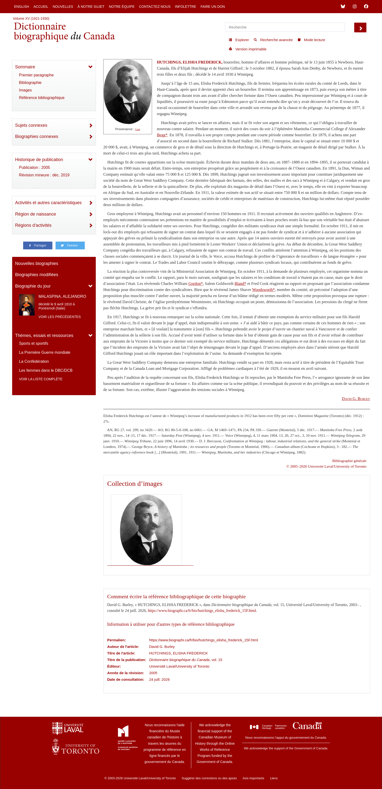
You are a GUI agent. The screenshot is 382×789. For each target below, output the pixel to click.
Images (25, 90)
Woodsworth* (263, 289)
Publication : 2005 (34, 167)
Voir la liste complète (40, 379)
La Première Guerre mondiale (44, 352)
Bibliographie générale (349, 461)
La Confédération (34, 361)
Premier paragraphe (36, 75)
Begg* (162, 135)
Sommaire (25, 66)
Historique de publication (39, 159)
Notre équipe (122, 7)
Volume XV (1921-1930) (31, 18)
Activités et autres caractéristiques (48, 202)
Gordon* (195, 283)
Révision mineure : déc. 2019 (44, 175)
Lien (137, 129)
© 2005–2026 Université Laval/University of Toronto (326, 466)
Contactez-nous (155, 7)
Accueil (40, 7)
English (21, 7)
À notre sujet (90, 7)
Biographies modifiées (36, 274)
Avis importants (253, 778)
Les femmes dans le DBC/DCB (46, 370)
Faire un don (213, 7)
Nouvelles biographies (36, 263)
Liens (273, 778)
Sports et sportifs (33, 343)
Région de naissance (35, 214)
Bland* (240, 283)
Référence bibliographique (42, 98)
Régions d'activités (33, 225)
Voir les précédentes (59, 317)
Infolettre (185, 7)
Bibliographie (30, 83)
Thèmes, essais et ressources (44, 335)
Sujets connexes (31, 125)
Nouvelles (63, 7)
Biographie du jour (33, 286)
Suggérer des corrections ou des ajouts (209, 778)
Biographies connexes (36, 136)
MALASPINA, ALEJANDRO (62, 296)
